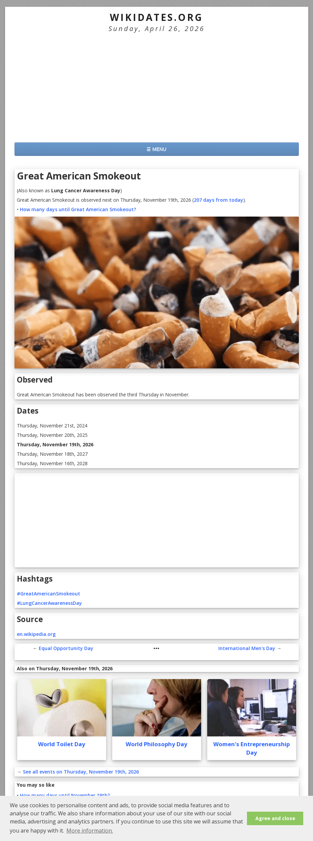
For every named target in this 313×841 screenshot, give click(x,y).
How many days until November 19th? (65, 795)
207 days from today (218, 200)
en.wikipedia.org (36, 634)
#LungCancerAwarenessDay (49, 603)
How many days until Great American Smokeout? (78, 209)
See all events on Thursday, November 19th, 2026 (81, 771)
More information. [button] (89, 830)
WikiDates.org (156, 17)
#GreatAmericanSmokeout (48, 593)
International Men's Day (246, 648)
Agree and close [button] (275, 818)
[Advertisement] (156, 86)
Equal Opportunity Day (66, 648)
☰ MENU (156, 149)
